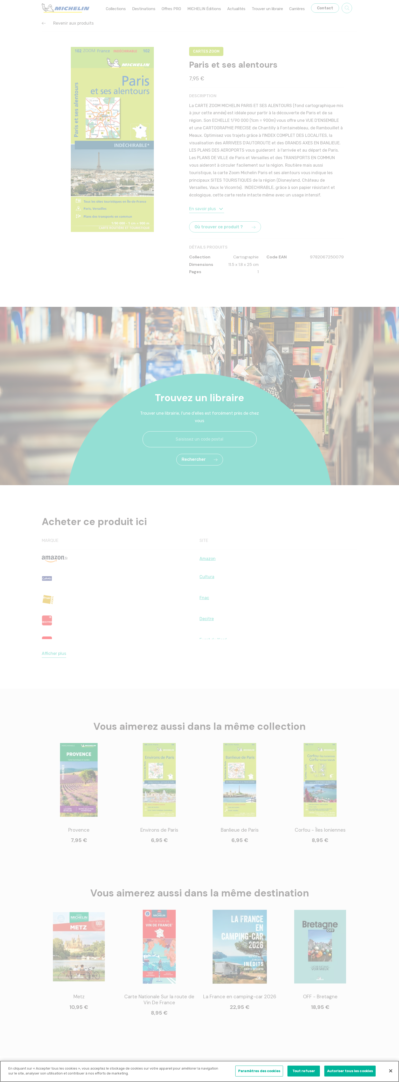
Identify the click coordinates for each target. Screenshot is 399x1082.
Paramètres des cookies (259, 1072)
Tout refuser (303, 1072)
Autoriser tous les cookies (350, 1072)
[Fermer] (390, 1072)
